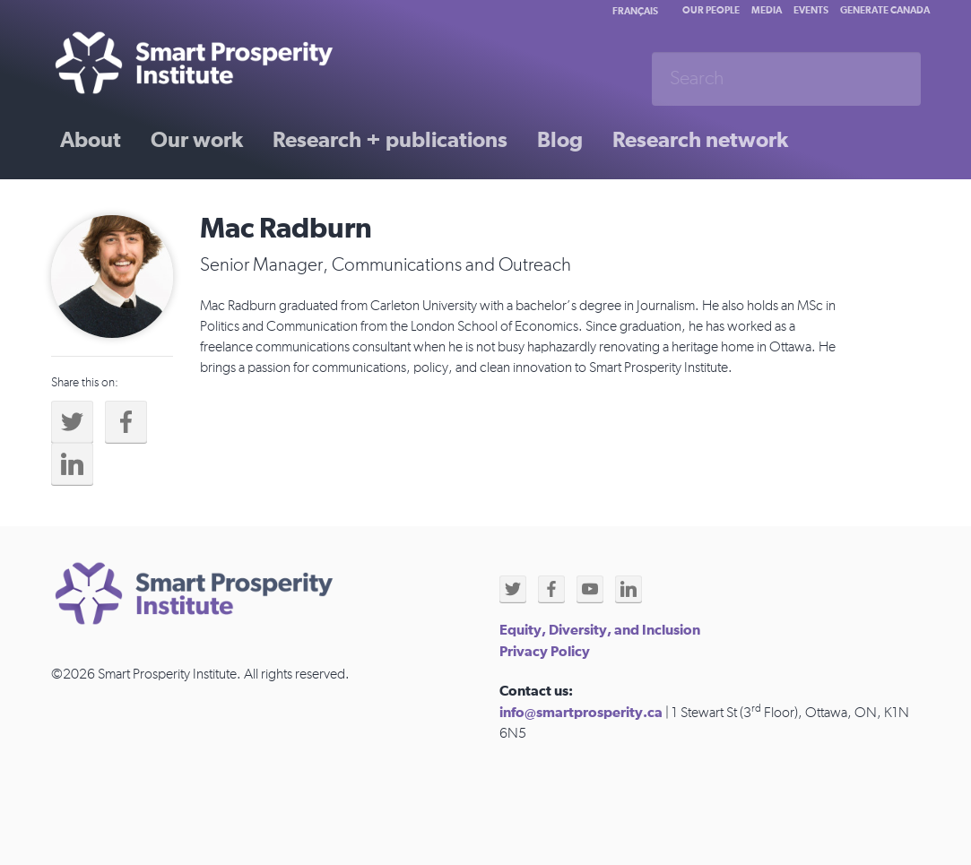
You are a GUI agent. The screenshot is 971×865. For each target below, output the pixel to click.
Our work (197, 140)
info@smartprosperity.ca (581, 712)
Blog (560, 140)
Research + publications (390, 140)
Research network (700, 140)
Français (635, 11)
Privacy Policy (544, 651)
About (90, 140)
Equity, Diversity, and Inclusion (599, 630)
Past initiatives (131, 203)
